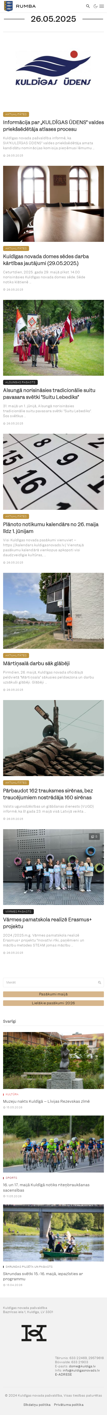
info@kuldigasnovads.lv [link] (81, 1370)
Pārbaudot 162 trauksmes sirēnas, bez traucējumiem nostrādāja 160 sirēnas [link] (48, 794)
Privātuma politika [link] (68, 1405)
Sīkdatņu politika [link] (37, 1405)
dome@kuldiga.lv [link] (82, 1366)
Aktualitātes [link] (16, 114)
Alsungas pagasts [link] (20, 382)
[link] (42, 6)
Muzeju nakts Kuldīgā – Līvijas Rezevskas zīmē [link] (46, 1101)
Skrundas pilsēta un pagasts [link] (29, 1266)
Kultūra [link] (12, 1094)
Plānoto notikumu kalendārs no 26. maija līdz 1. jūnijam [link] (51, 527)
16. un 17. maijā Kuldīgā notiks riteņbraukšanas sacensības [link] (46, 1187)
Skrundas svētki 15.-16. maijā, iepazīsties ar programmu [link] (43, 1276)
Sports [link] (11, 1178)
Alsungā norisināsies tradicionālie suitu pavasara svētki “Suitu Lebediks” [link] (49, 393)
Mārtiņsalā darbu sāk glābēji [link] (36, 663)
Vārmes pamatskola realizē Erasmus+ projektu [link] (47, 923)
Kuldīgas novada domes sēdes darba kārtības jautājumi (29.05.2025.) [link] (46, 260)
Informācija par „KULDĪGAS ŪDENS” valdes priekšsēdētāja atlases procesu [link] (53, 125)
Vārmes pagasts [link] (18, 911)
